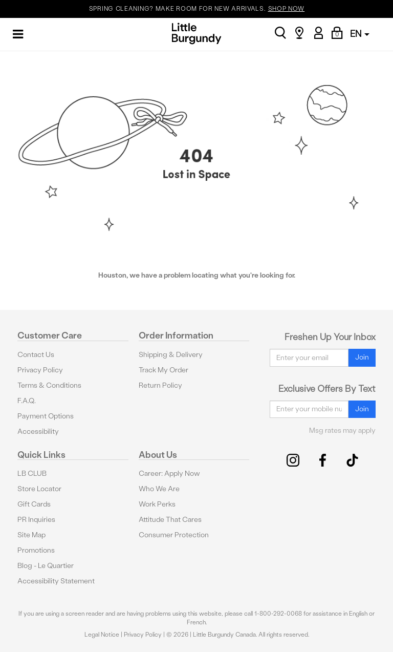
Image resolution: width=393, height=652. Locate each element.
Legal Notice (101, 634)
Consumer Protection (174, 535)
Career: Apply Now (169, 473)
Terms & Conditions (49, 385)
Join (362, 357)
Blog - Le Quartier (45, 565)
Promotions (36, 550)
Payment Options (45, 416)
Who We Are (159, 489)
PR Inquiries (36, 519)
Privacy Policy (40, 370)
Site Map (31, 535)
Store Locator (39, 489)
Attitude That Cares (170, 519)
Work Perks (157, 504)
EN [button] (359, 33)
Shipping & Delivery (171, 354)
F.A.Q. (26, 400)
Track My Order (163, 370)
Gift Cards (34, 504)
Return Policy (160, 385)
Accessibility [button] (38, 431)
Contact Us (35, 354)
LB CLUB (32, 473)
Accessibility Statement (56, 581)
